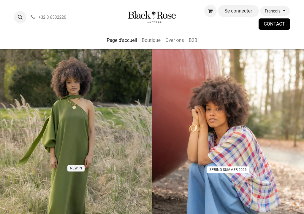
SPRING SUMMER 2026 (227, 170)
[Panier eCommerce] (210, 11)
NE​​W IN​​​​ (76, 168)
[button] (20, 17)
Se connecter (238, 11)
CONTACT (274, 24)
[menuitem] (121, 40)
